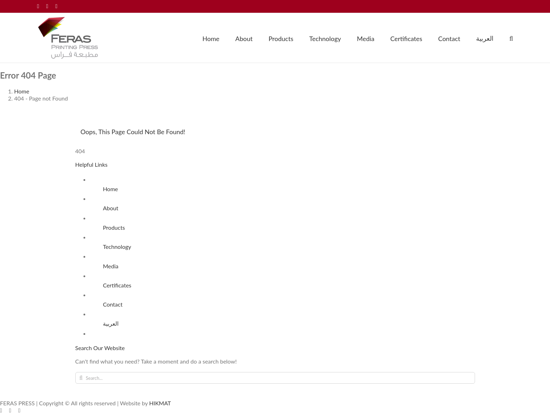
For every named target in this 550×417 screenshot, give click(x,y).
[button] (511, 38)
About (110, 208)
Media (110, 266)
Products (114, 227)
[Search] (81, 378)
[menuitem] (484, 38)
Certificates (117, 285)
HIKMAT (160, 403)
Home (110, 188)
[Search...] (275, 378)
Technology (117, 246)
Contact (112, 304)
